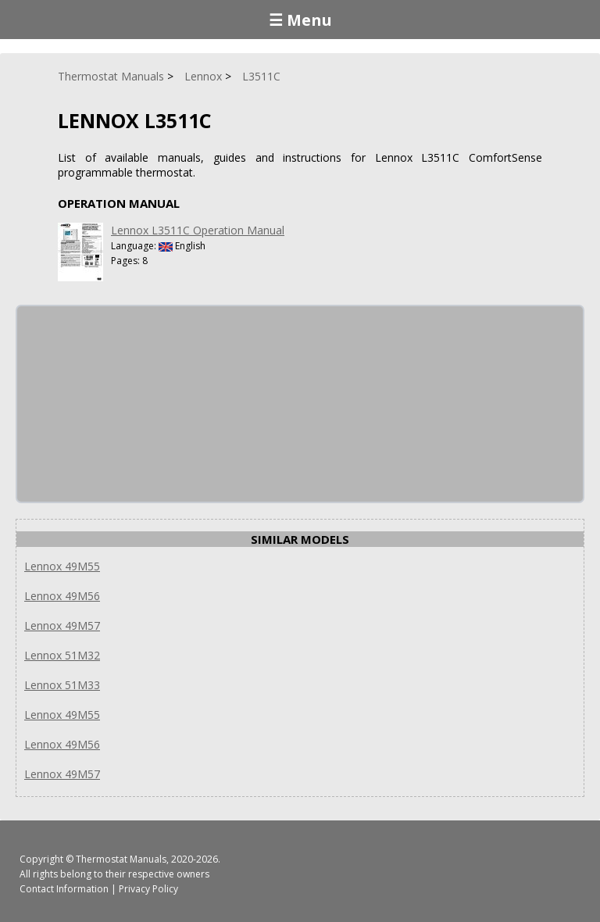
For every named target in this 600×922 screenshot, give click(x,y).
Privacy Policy (148, 888)
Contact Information (64, 888)
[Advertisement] (134, 404)
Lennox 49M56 (62, 595)
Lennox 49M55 (62, 566)
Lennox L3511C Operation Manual (197, 230)
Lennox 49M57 (62, 625)
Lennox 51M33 (62, 684)
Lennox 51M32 (62, 655)
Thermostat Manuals (121, 859)
